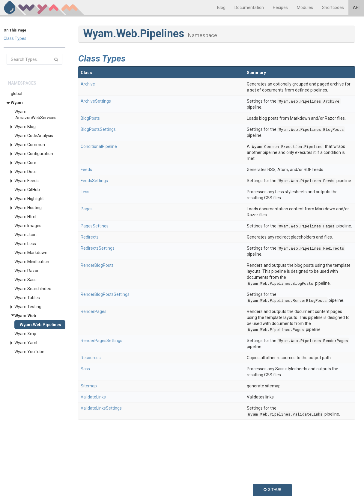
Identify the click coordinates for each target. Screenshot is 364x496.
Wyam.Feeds (26, 180)
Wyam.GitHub (27, 189)
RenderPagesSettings (101, 340)
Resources (91, 357)
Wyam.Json (25, 234)
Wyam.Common (29, 144)
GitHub (272, 490)
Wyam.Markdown (30, 252)
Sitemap (89, 385)
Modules (305, 7)
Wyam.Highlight (29, 198)
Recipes (280, 7)
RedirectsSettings (98, 248)
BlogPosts (90, 118)
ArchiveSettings (96, 101)
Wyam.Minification (31, 261)
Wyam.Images (27, 225)
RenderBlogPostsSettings (105, 294)
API (356, 7)
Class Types (15, 38)
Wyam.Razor (26, 270)
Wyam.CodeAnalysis (33, 135)
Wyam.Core (25, 162)
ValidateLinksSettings (101, 408)
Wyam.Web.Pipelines (40, 324)
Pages (87, 208)
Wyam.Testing (27, 306)
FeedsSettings (94, 180)
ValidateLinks (93, 397)
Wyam (17, 102)
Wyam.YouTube (29, 351)
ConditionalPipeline (99, 146)
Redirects (90, 237)
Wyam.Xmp (25, 333)
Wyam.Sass (25, 279)
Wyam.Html (25, 216)
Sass (85, 368)
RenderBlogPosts (97, 265)
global (16, 93)
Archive (88, 84)
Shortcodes (333, 7)
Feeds (86, 169)
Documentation (249, 7)
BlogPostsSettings (98, 129)
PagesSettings (95, 226)
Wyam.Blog (25, 126)
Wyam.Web (25, 315)
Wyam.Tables (27, 297)
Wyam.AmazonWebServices (35, 114)
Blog (221, 7)
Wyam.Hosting (28, 207)
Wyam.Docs (25, 171)
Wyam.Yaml (25, 342)
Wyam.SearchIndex (32, 288)
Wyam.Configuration (33, 153)
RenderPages (93, 311)
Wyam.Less (25, 243)
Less (85, 191)
